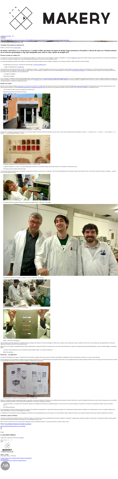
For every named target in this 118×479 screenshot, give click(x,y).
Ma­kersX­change (45, 40)
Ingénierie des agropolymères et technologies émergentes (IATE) (31, 87)
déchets (7, 426)
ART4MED (30, 40)
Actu (2, 459)
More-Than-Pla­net (8, 40)
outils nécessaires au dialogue (78, 70)
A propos (57, 40)
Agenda (4, 459)
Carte (7, 459)
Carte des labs (52, 40)
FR (1, 428)
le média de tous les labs (6, 36)
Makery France (8, 460)
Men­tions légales (16, 458)
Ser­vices (10, 458)
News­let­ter (3, 460)
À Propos (3, 458)
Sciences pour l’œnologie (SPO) (81, 86)
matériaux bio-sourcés (17, 426)
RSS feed (24, 460)
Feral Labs (14, 40)
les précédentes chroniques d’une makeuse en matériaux (18, 423)
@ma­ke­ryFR (15, 460)
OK (1, 441)
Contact (61, 40)
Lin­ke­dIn (20, 460)
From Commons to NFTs (22, 40)
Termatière (36, 79)
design (10, 426)
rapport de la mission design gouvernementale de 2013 (56, 78)
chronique (3, 426)
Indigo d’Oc (74, 57)
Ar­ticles (2, 40)
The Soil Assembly (38, 40)
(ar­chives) (21, 437)
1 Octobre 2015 (20, 67)
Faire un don (66, 40)
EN (1, 427)
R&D (24, 426)
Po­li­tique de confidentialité (26, 458)
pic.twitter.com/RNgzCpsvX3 (39, 64)
